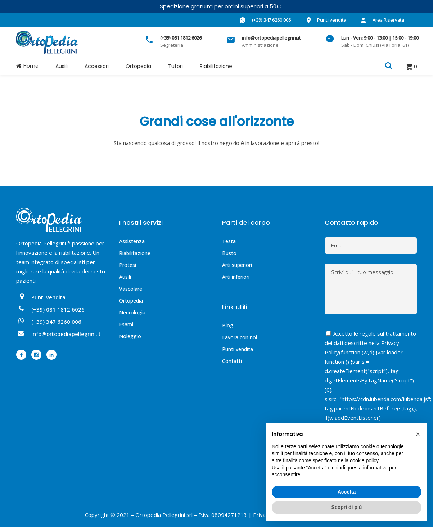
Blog (227, 325)
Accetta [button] (347, 492)
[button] (418, 434)
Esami (126, 324)
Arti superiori (237, 265)
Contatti (232, 361)
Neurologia (132, 312)
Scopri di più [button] (346, 507)
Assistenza (132, 241)
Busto (229, 253)
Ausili (125, 276)
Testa (229, 241)
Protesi (127, 265)
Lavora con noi (239, 337)
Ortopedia (131, 300)
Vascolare (130, 288)
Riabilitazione (134, 253)
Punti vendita (237, 349)
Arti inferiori (235, 276)
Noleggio (130, 336)
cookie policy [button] (364, 460)
